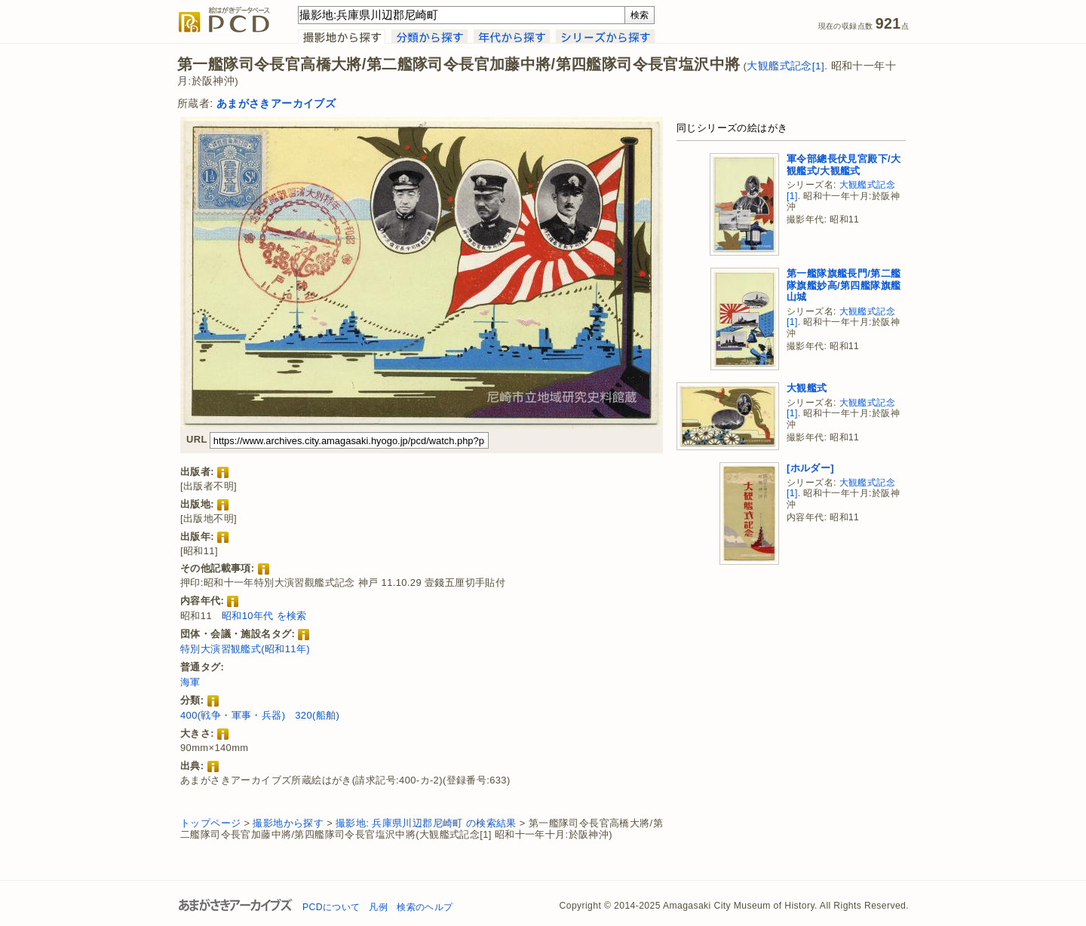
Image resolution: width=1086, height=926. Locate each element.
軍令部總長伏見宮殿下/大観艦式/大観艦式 (843, 164)
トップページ (210, 823)
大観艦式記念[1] (785, 66)
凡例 (378, 907)
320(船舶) (317, 715)
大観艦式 (807, 388)
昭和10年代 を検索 (264, 615)
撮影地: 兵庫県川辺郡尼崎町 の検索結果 (426, 823)
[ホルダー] (810, 468)
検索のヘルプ (424, 907)
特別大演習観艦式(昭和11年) (245, 649)
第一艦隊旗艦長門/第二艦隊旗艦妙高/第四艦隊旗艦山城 (843, 285)
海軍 (190, 682)
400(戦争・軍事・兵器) (232, 715)
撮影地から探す (288, 823)
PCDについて (331, 907)
